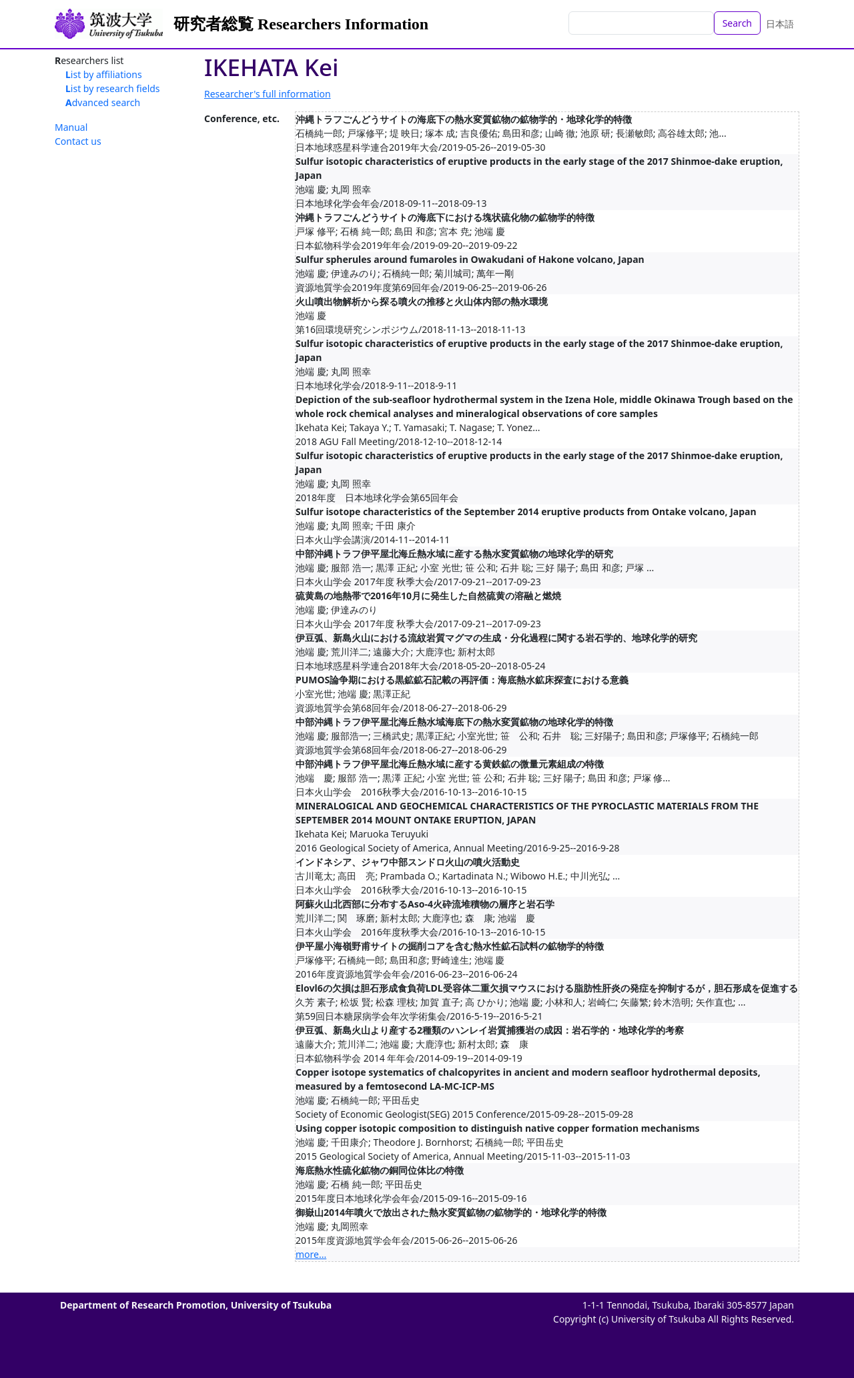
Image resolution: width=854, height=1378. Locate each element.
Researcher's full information (267, 93)
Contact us (78, 141)
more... (311, 1254)
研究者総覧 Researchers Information (300, 24)
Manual (71, 127)
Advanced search (102, 102)
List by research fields (112, 88)
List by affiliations (103, 74)
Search (737, 23)
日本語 (780, 23)
